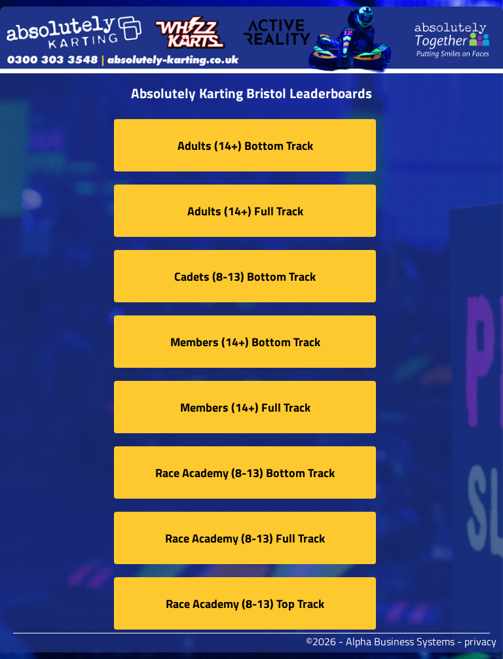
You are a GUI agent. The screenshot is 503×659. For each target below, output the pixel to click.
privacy (480, 641)
